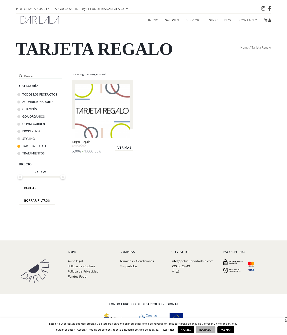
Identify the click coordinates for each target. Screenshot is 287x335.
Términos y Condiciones (137, 261)
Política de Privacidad (83, 271)
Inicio (153, 20)
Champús (29, 109)
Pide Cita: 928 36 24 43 (33, 8)
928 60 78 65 (63, 8)
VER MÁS (124, 147)
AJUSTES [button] (186, 329)
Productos (31, 131)
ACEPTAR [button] (226, 329)
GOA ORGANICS (33, 116)
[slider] (20, 177)
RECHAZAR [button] (205, 329)
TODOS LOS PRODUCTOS (39, 94)
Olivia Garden (33, 124)
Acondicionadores (37, 102)
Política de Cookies (81, 266)
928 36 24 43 (180, 266)
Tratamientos (33, 153)
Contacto (248, 20)
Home (244, 47)
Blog (228, 20)
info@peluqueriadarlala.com (101, 8)
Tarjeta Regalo (34, 146)
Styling (28, 138)
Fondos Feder (78, 276)
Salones (172, 20)
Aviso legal (75, 261)
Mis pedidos (128, 266)
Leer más (168, 329)
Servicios (194, 20)
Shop (213, 20)
